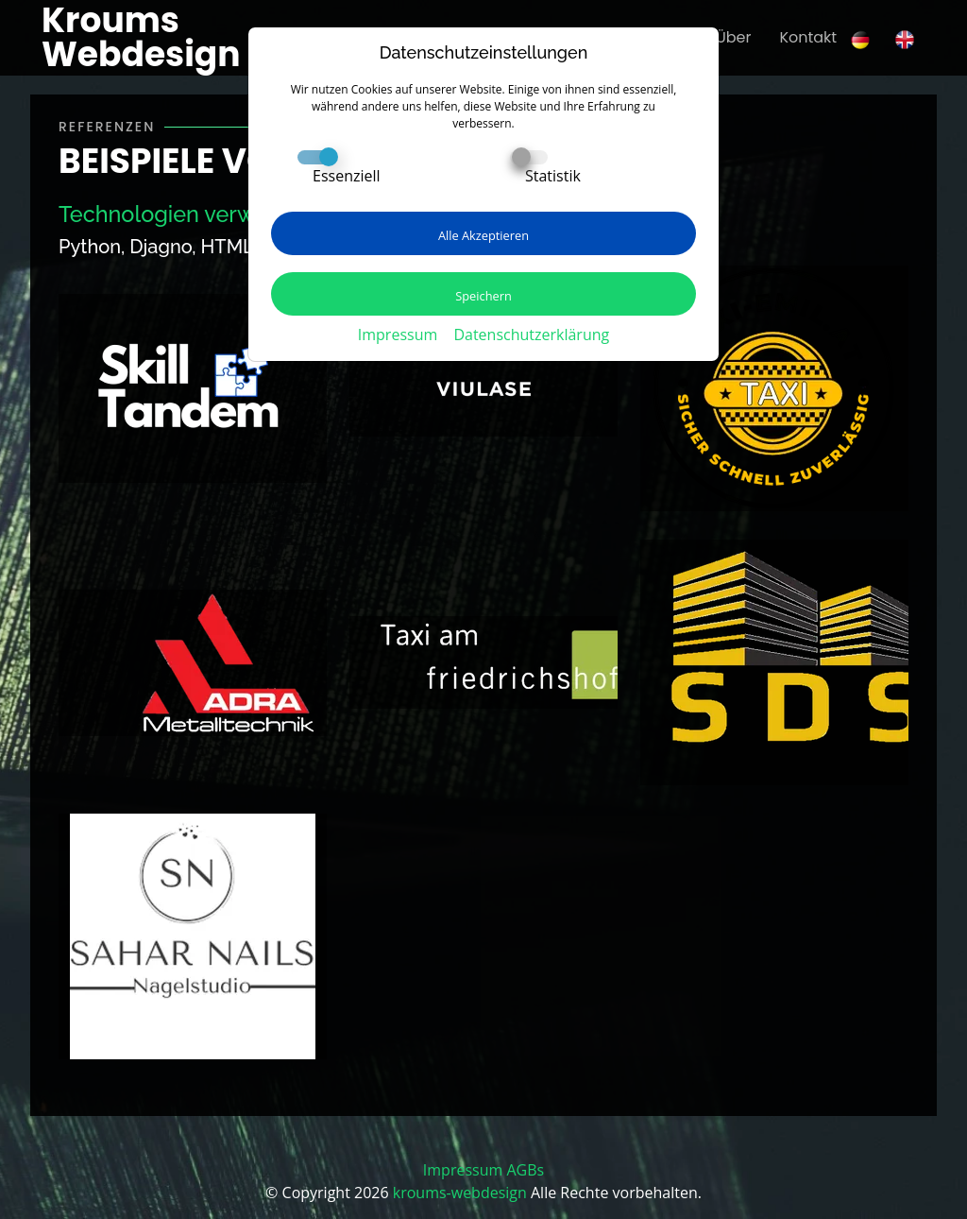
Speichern (483, 295)
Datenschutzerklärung (531, 334)
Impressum (397, 334)
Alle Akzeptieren (483, 235)
